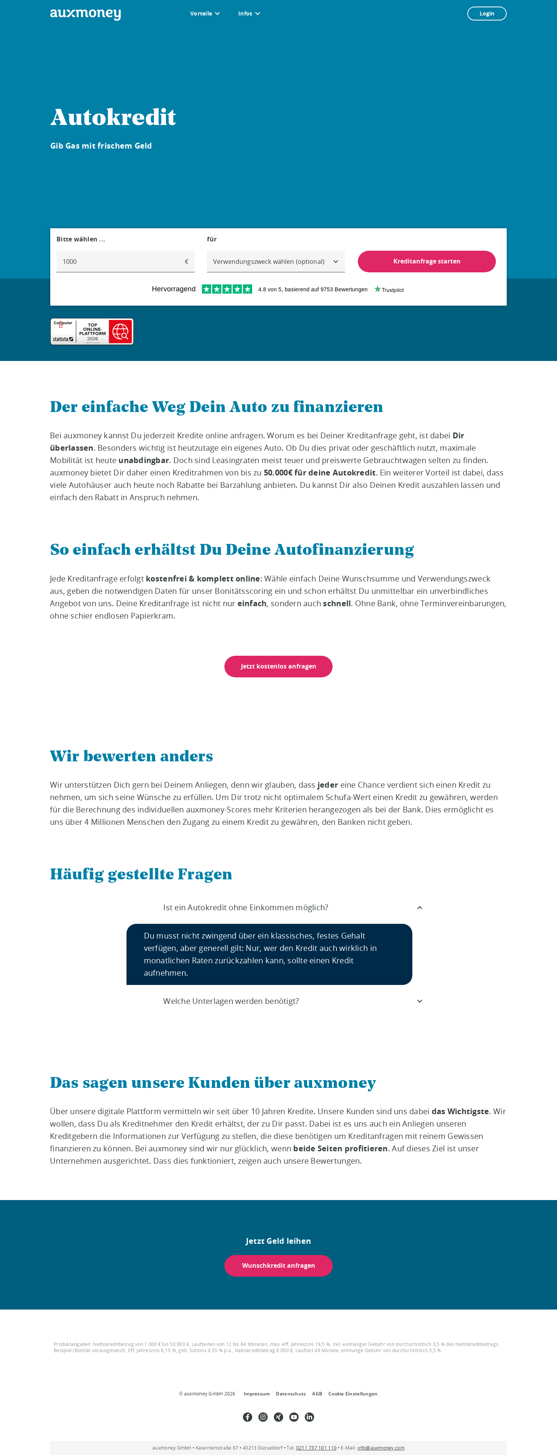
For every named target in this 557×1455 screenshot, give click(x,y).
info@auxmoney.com (381, 1448)
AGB (317, 1393)
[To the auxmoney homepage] (85, 15)
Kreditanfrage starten (426, 261)
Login (487, 13)
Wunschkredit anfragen (278, 1266)
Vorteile (201, 13)
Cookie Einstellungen (353, 1393)
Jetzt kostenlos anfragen (278, 666)
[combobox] (276, 261)
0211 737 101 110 (316, 1448)
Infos (245, 13)
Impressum (257, 1393)
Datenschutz (291, 1393)
